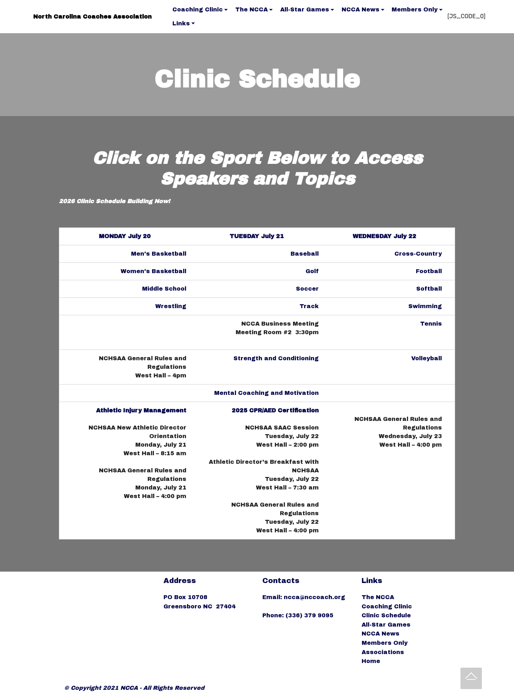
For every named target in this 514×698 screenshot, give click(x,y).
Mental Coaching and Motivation (266, 393)
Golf (312, 271)
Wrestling (170, 306)
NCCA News (360, 9)
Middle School (164, 289)
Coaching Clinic (197, 9)
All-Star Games (304, 9)
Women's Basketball (153, 271)
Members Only (415, 9)
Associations (383, 652)
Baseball (305, 254)
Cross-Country (418, 254)
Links (181, 23)
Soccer (307, 289)
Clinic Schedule (386, 615)
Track (309, 306)
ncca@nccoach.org (315, 597)
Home (371, 661)
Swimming (425, 306)
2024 (87, 410)
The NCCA (251, 9)
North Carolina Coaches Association (92, 17)
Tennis (431, 324)
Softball (429, 289)
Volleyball (426, 358)
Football (429, 271)
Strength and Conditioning (276, 358)
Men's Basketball (158, 254)
